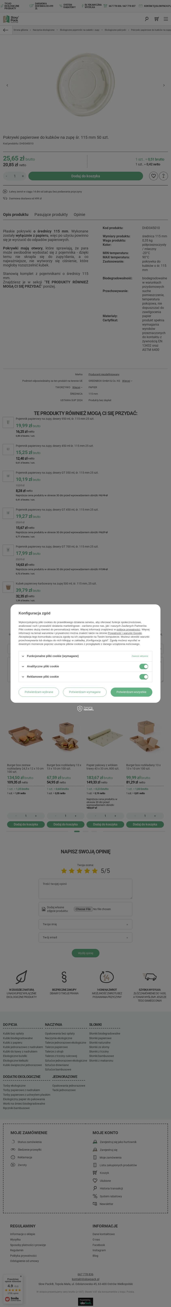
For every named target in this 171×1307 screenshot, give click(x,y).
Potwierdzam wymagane (84, 692)
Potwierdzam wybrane (39, 692)
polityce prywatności (128, 629)
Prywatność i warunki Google (125, 633)
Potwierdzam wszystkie (131, 692)
